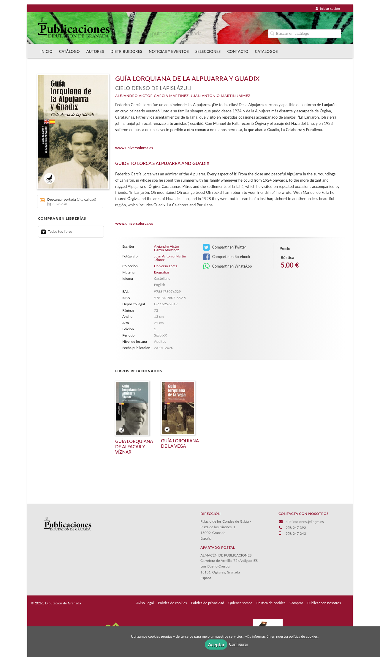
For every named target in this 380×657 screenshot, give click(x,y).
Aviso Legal (145, 603)
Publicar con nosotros (324, 603)
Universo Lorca (165, 266)
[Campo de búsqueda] (304, 33)
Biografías (162, 272)
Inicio (46, 51)
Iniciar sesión (328, 8)
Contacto (237, 51)
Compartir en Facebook (226, 257)
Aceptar (216, 644)
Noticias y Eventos (169, 51)
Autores (95, 51)
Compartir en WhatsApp (227, 266)
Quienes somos (240, 603)
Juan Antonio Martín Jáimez (221, 95)
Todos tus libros (56, 231)
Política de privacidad (207, 603)
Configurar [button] (238, 644)
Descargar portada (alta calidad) (68, 201)
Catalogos (266, 51)
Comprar (296, 603)
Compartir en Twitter (224, 247)
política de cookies (303, 636)
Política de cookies (172, 603)
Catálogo (69, 51)
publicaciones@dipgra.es (305, 521)
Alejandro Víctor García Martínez (152, 95)
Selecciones (208, 51)
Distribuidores (126, 51)
